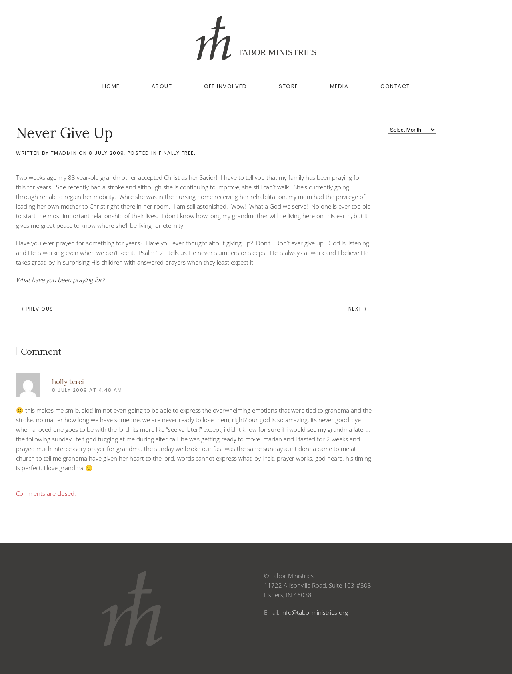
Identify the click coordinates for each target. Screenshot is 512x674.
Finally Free (176, 153)
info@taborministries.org (314, 612)
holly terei (68, 381)
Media (339, 86)
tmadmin (64, 153)
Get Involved (225, 86)
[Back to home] (256, 38)
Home (111, 86)
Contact (395, 86)
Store (288, 86)
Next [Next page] (358, 308)
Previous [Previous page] (37, 308)
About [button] (162, 86)
